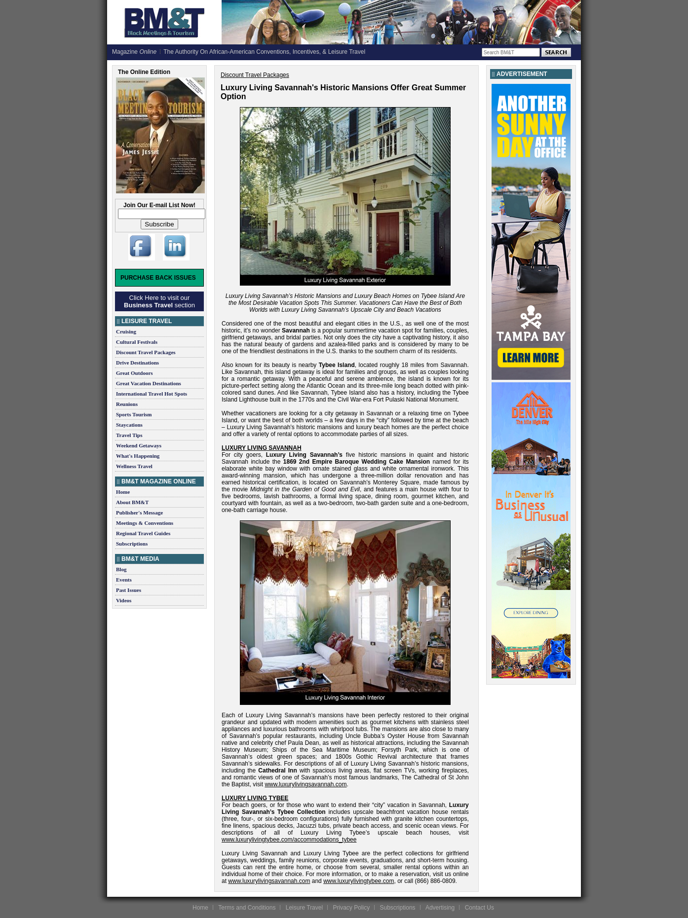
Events (124, 580)
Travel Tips (129, 435)
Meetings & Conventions (144, 523)
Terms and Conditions (246, 907)
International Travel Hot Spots (151, 394)
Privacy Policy (351, 907)
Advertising (440, 907)
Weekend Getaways (138, 445)
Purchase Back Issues (158, 277)
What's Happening (137, 456)
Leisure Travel (304, 907)
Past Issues (128, 590)
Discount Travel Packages (146, 352)
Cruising (126, 331)
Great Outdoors (134, 373)
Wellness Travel (134, 466)
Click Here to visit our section (159, 301)
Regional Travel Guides (143, 533)
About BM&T (132, 502)
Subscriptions (132, 544)
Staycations (129, 425)
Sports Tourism (134, 414)
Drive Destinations (137, 363)
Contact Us (479, 907)
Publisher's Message (139, 512)
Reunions (127, 404)
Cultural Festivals (136, 342)
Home (123, 492)
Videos (123, 600)
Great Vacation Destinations (148, 383)
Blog (121, 569)
